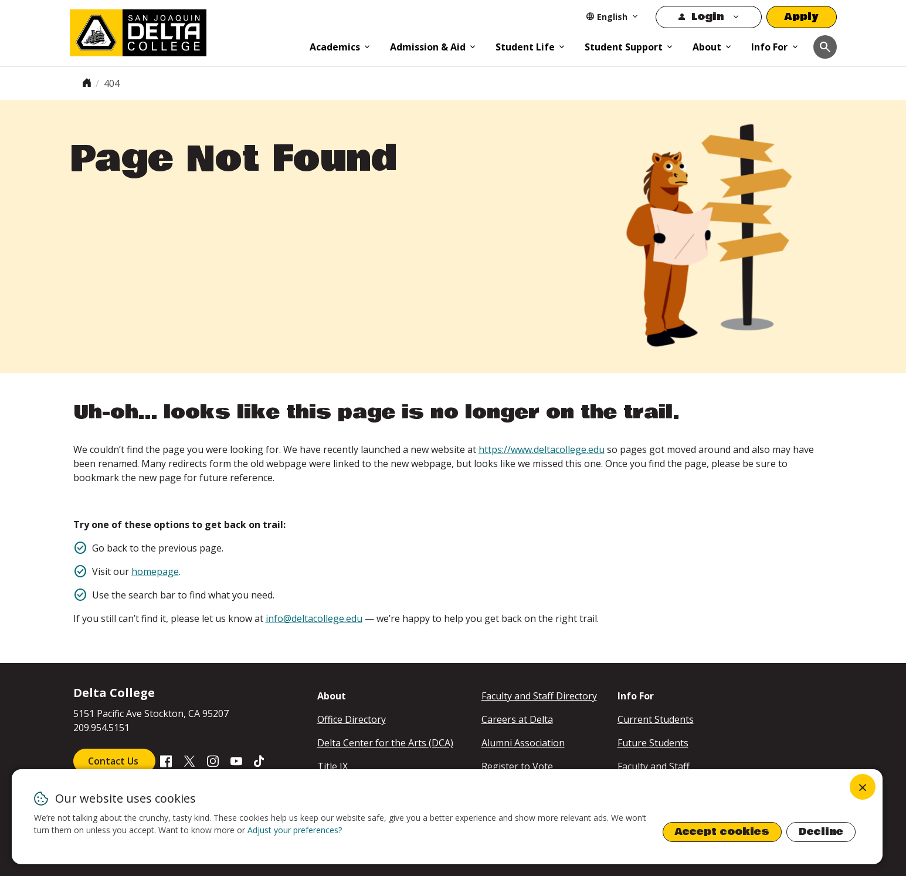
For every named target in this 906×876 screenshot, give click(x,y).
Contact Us (114, 761)
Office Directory (351, 719)
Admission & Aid (428, 46)
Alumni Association (523, 742)
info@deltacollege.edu (314, 618)
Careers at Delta (517, 719)
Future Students (652, 742)
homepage (155, 571)
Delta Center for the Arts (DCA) (385, 742)
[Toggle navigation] (825, 47)
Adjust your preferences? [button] (294, 830)
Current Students (655, 719)
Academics (335, 46)
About (707, 46)
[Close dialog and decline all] (863, 787)
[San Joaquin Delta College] (184, 30)
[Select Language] (612, 17)
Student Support (624, 46)
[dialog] (447, 816)
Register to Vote (517, 766)
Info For (769, 46)
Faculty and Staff (653, 766)
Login (707, 16)
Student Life (525, 46)
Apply (802, 16)
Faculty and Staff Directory (539, 695)
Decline (821, 831)
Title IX (332, 766)
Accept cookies (722, 831)
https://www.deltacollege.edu (542, 449)
